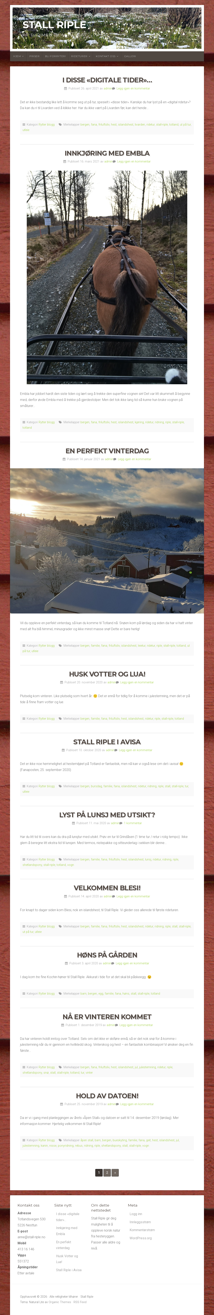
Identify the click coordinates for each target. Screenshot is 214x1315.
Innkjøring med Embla (107, 153)
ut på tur (185, 124)
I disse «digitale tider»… (107, 80)
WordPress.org (141, 1238)
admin (108, 88)
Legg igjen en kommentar (133, 88)
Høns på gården (107, 955)
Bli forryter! (55, 56)
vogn (70, 865)
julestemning (147, 1067)
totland (173, 124)
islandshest (125, 124)
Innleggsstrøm (140, 1222)
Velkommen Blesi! (107, 888)
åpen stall (86, 1140)
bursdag (96, 786)
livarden (140, 124)
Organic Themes (60, 1302)
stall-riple (162, 124)
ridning (159, 422)
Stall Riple (54, 25)
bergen (84, 124)
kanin (44, 1145)
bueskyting (120, 1140)
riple (168, 422)
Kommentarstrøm (142, 1230)
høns (125, 993)
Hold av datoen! (107, 1096)
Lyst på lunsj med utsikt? (107, 815)
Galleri (130, 56)
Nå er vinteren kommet (107, 1017)
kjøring (139, 422)
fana (94, 124)
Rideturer (79, 56)
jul (136, 1067)
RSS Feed (80, 1302)
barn (83, 993)
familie (95, 645)
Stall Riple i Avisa (106, 742)
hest (114, 124)
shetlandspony (32, 865)
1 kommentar (133, 823)
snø (46, 1072)
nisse (52, 1145)
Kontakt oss (106, 56)
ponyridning (66, 1145)
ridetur (150, 124)
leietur (141, 645)
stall (167, 786)
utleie (26, 130)
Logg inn (136, 1214)
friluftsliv (104, 124)
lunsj (148, 859)
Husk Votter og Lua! (107, 674)
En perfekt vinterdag (107, 451)
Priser (34, 56)
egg (100, 993)
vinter (89, 1072)
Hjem (17, 56)
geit (148, 1140)
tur (186, 786)
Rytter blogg (47, 124)
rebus (79, 1145)
